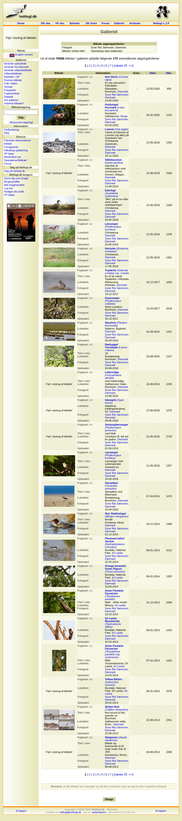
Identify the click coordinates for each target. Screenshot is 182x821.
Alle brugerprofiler (14, 184)
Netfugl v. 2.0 (161, 23)
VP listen (9, 153)
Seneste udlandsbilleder (18, 70)
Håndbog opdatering (16, 150)
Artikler (8, 143)
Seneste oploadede (15, 63)
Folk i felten (10, 83)
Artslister (135, 23)
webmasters (99, 812)
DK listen (91, 23)
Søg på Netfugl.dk (14, 171)
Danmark (123, 91)
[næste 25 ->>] (123, 65)
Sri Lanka (117, 552)
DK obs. (46, 23)
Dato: (153, 73)
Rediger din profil (14, 191)
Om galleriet (11, 100)
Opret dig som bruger (16, 178)
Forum (105, 23)
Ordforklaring (11, 129)
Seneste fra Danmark (16, 66)
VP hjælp (9, 194)
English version (21, 54)
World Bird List (12, 157)
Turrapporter (11, 147)
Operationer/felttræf (15, 160)
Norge (123, 116)
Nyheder (75, 23)
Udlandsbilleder (13, 73)
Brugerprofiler (12, 181)
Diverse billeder (13, 80)
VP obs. (60, 23)
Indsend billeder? (14, 103)
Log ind (8, 188)
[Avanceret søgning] (21, 122)
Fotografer (10, 90)
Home (21, 23)
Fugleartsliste (11, 93)
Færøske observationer (17, 140)
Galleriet (119, 23)
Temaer (8, 86)
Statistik (8, 96)
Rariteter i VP (11, 76)
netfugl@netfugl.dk (70, 812)
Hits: (169, 73)
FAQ (6, 133)
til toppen (21, 810)
